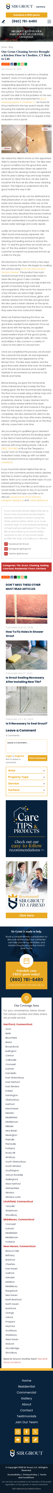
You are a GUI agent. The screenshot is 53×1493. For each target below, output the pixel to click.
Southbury (11, 1330)
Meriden (10, 1113)
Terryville (10, 1206)
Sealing (44, 565)
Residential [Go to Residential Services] (26, 1386)
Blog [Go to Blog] (11, 47)
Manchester (12, 1108)
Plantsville (11, 1144)
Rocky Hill (10, 1152)
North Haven (12, 1304)
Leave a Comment (21, 730)
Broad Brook (12, 1046)
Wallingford (12, 1179)
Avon (8, 1029)
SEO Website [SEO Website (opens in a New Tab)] (18, 1488)
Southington (12, 1170)
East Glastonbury (15, 1077)
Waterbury (11, 1335)
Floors (31, 568)
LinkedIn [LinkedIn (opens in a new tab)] (26, 1440)
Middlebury (11, 1286)
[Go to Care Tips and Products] (26, 828)
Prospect (10, 1321)
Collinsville (11, 1060)
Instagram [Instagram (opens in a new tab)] (18, 1432)
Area (11, 770)
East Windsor (12, 1086)
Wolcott (10, 1343)
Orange (10, 1312)
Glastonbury (12, 1099)
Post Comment (37, 758)
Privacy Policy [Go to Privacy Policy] (30, 1474)
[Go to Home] (26, 6)
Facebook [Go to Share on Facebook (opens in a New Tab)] (12, 64)
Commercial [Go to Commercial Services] (26, 1392)
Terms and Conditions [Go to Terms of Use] (32, 1476)
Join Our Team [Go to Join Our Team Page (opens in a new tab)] (26, 1422)
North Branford (13, 1299)
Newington (11, 1135)
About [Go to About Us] (26, 1404)
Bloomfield (11, 1037)
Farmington (12, 1095)
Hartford (10, 1104)
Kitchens (41, 568)
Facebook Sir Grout (18, 544)
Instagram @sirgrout (12, 500)
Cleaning (34, 565)
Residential (21, 568)
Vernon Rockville (14, 1175)
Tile (18, 565)
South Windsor (13, 1166)
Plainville (10, 1139)
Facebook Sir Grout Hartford (25, 496)
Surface (14, 790)
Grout (24, 565)
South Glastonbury (16, 1161)
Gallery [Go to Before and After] (26, 1398)
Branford (10, 1259)
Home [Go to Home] (4, 47)
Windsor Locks (13, 1197)
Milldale (9, 1126)
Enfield (9, 1090)
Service (13, 783)
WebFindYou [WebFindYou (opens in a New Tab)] (34, 1488)
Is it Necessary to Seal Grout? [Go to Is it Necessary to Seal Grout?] (26, 723)
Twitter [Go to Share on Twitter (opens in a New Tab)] (15, 64)
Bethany (10, 1255)
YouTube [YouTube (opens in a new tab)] (18, 1440)
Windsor (10, 1192)
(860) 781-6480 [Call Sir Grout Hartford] (24, 21)
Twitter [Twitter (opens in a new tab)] (35, 1432)
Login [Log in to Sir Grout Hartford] (9, 756)
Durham (10, 1068)
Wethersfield (12, 1188)
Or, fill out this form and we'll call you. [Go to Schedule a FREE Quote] (27, 985)
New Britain (11, 1130)
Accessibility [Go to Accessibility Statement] (13, 1474)
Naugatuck (11, 1290)
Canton (10, 1055)
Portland (10, 1148)
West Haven (12, 1339)
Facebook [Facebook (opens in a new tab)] (26, 1432)
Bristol (9, 1042)
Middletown (12, 1121)
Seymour (10, 1326)
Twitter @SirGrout (38, 500)
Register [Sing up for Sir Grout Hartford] (19, 756)
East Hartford (13, 1082)
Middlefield (11, 1117)
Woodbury (11, 1215)
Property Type (18, 777)
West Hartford (13, 1183)
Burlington (11, 1051)
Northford (11, 1308)
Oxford (9, 1317)
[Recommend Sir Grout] (26, 889)
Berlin (8, 1033)
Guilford (10, 1273)
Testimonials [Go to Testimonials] (26, 1416)
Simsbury (10, 1157)
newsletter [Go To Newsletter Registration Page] (7, 462)
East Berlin (11, 1073)
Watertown (12, 1210)
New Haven (12, 1295)
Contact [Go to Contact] (26, 1410)
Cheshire (10, 1264)
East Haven (12, 1268)
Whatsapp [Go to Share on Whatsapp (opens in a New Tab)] (18, 64)
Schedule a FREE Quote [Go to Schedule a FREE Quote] (26, 15)
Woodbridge (12, 1348)
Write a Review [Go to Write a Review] (3, 21)
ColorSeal (8, 568)
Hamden (10, 1277)
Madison (10, 1281)
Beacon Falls (12, 1251)
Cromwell (10, 1064)
